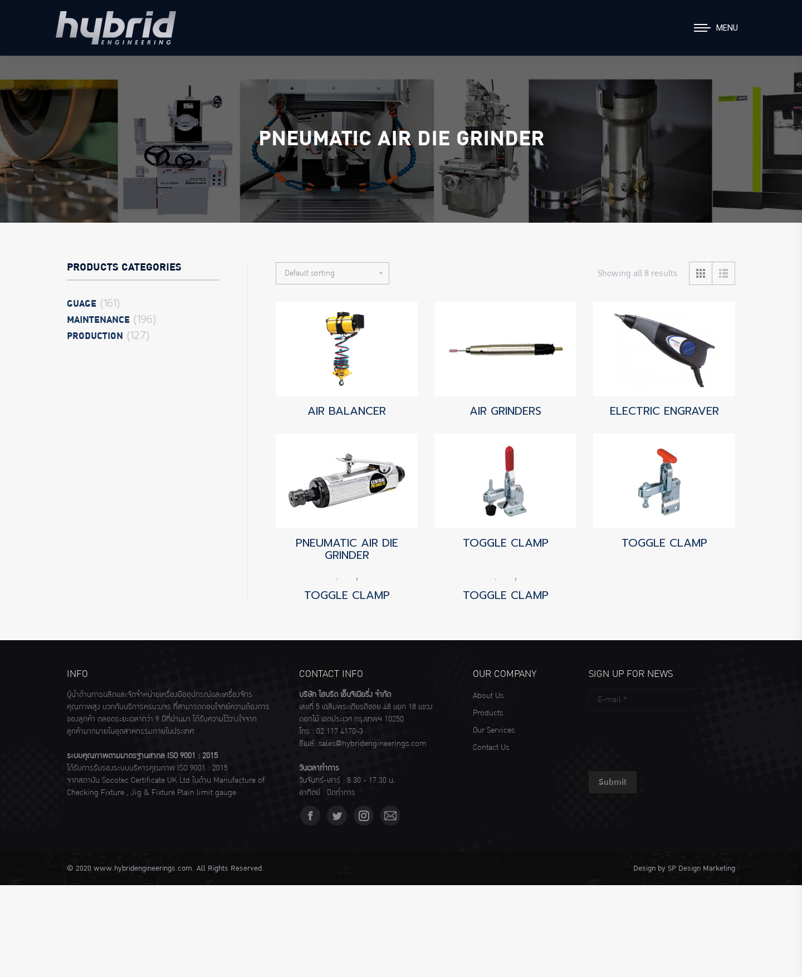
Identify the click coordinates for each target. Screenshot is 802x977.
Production (95, 336)
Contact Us (491, 748)
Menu (727, 28)
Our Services (494, 730)
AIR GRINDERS (505, 410)
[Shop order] (332, 273)
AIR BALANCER (346, 410)
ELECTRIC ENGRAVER (664, 410)
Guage (81, 304)
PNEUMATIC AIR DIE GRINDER (347, 548)
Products (488, 713)
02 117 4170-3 (339, 731)
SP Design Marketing (701, 868)
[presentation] (673, 738)
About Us (488, 696)
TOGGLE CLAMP (506, 542)
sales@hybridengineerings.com (373, 744)
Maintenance (98, 320)
